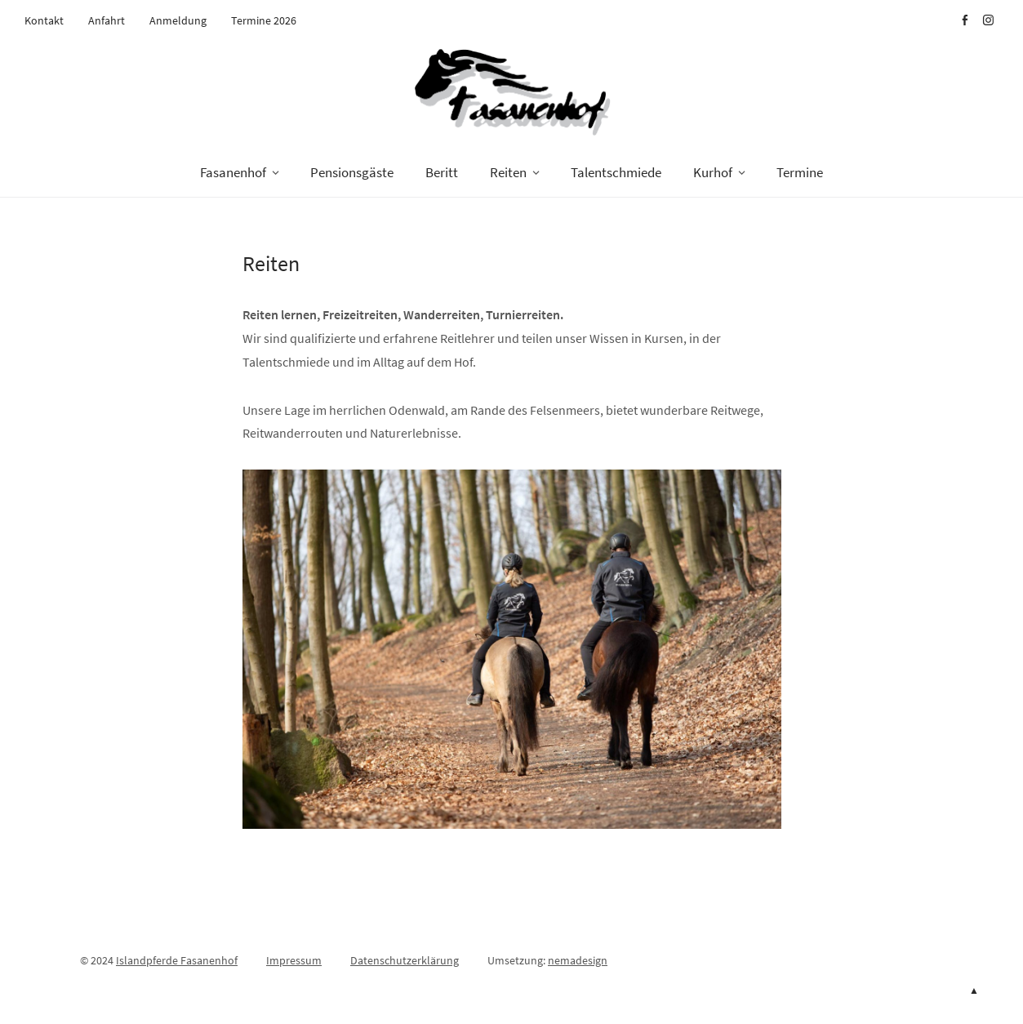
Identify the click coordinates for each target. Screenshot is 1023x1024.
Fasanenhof (233, 172)
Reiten (508, 172)
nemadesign (577, 960)
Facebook (964, 20)
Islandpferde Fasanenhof (177, 960)
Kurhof (712, 172)
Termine (799, 172)
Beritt (441, 172)
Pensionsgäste (352, 172)
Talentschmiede (616, 172)
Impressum (294, 960)
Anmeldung (178, 20)
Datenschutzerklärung (404, 960)
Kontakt (44, 20)
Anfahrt (106, 20)
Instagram (988, 20)
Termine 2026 (263, 20)
